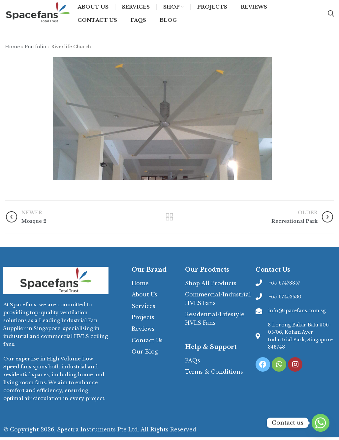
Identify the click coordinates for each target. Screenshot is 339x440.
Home (12, 49)
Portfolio (35, 49)
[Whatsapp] (320, 423)
